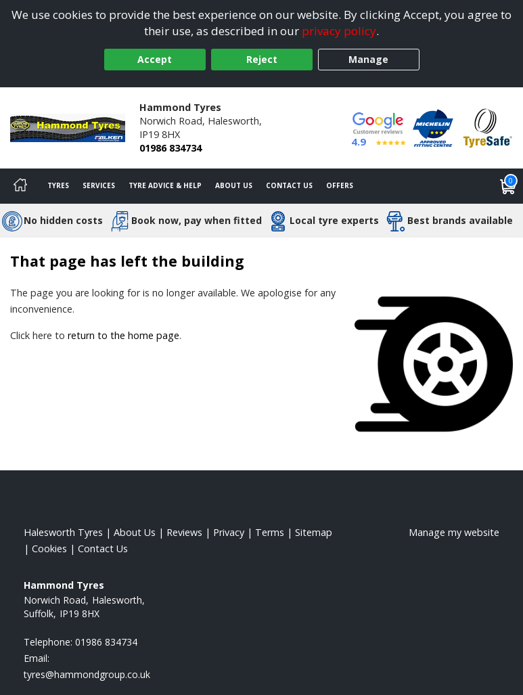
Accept (154, 59)
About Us (233, 185)
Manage (368, 59)
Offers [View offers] (339, 185)
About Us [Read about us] (135, 532)
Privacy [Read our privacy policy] (228, 532)
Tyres (58, 185)
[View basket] (508, 186)
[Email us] (87, 674)
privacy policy (339, 31)
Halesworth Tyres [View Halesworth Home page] (63, 532)
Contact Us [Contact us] (289, 185)
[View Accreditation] (433, 126)
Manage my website (454, 532)
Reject (261, 59)
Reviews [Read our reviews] (184, 532)
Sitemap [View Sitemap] (313, 532)
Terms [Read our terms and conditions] (269, 532)
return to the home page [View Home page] (123, 335)
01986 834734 (170, 147)
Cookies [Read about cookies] (49, 548)
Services (99, 185)
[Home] (20, 186)
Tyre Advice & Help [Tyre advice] (165, 185)
